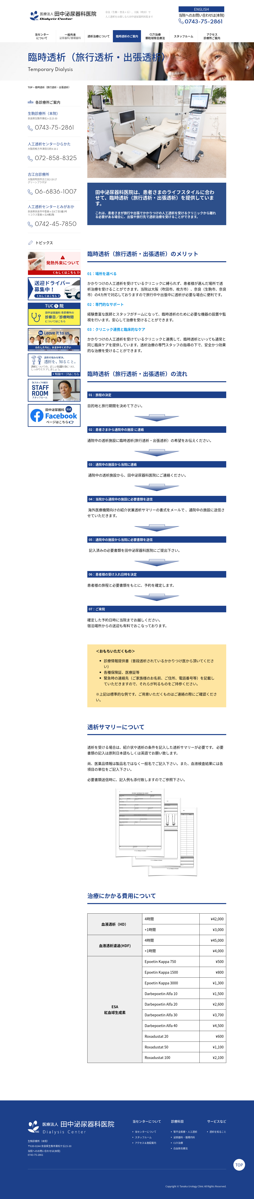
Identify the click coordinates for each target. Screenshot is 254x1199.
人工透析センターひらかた (49, 143)
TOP (30, 87)
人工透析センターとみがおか (51, 206)
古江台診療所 (38, 174)
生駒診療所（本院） (44, 113)
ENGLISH (201, 9)
